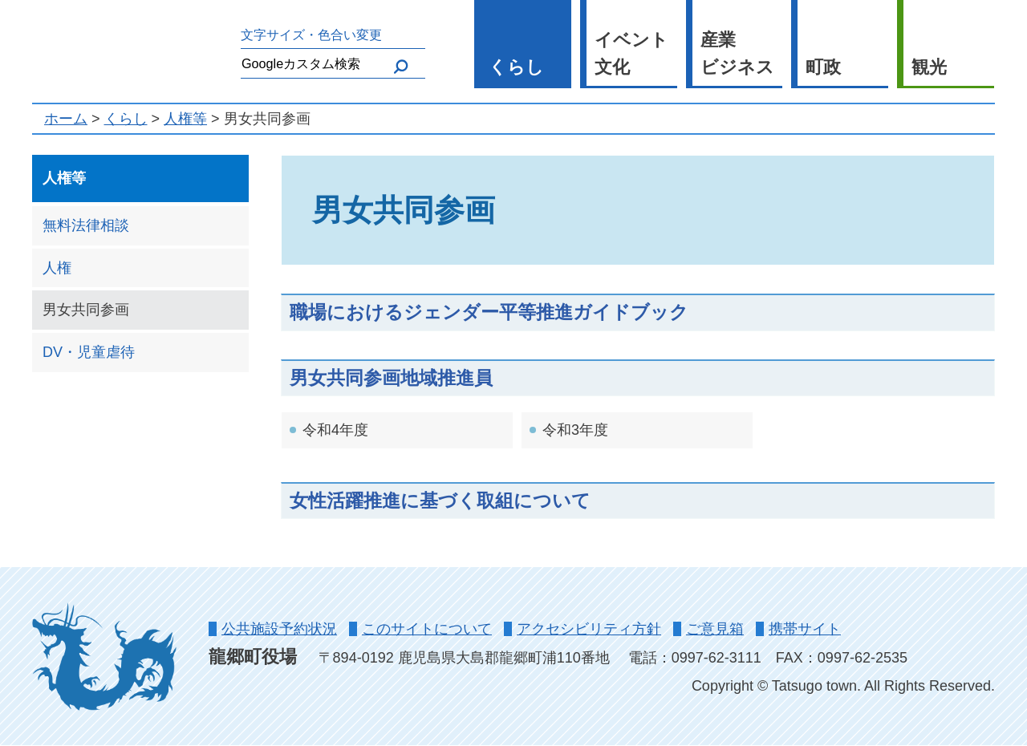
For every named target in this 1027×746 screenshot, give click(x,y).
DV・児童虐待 (89, 352)
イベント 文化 (631, 54)
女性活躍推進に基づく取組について (440, 500)
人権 (57, 268)
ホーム (65, 119)
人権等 (185, 119)
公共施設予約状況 (279, 629)
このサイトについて (427, 629)
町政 (823, 67)
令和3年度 (575, 430)
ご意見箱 (715, 629)
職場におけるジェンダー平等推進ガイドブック (489, 312)
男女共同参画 (86, 310)
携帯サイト (805, 629)
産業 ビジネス (737, 54)
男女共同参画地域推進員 (391, 377)
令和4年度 (335, 430)
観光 (929, 67)
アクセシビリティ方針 (589, 629)
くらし (516, 67)
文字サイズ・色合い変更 (311, 34)
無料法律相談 (86, 225)
